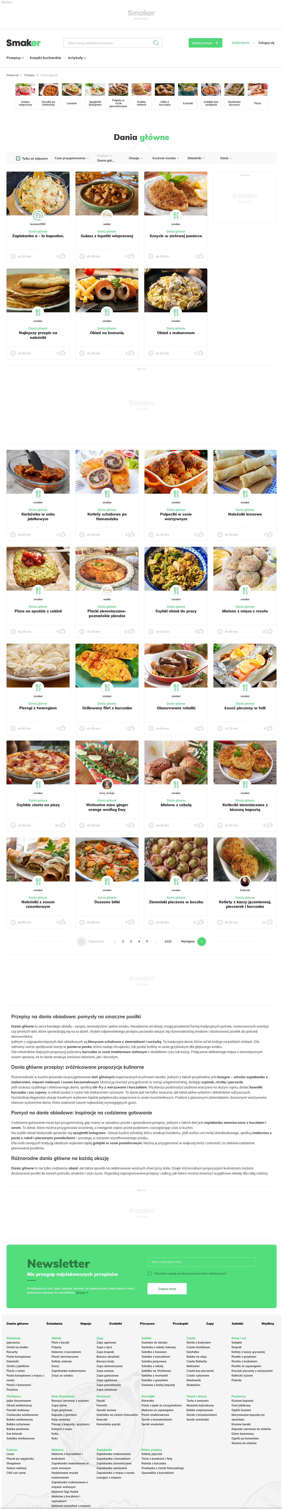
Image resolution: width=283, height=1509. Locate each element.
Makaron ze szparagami (158, 1410)
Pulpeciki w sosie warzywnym (176, 516)
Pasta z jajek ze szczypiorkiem (162, 1405)
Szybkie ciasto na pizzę (38, 804)
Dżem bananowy (243, 1433)
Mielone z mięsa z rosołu (245, 611)
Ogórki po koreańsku (245, 1438)
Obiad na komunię (107, 332)
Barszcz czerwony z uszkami (70, 1400)
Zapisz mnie (167, 1289)
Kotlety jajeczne (152, 1454)
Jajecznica (13, 1342)
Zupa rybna (59, 1405)
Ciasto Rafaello (197, 1361)
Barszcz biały (105, 1361)
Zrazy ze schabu (62, 1375)
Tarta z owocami (198, 1400)
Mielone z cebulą (176, 804)
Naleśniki (12, 1361)
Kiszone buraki (241, 1424)
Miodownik (194, 1380)
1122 (168, 941)
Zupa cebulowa (106, 1389)
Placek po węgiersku (20, 1458)
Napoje (85, 1323)
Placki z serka (15, 1371)
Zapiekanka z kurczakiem (113, 1458)
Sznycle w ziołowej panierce (176, 235)
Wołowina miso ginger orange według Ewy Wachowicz (107, 809)
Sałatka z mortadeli (155, 1375)
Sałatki (237, 1323)
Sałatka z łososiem (154, 1352)
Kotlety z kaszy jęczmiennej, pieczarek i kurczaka (245, 904)
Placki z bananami (18, 1385)
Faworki (101, 1405)
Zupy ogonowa (106, 1342)
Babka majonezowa (200, 1410)
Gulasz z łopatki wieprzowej (107, 235)
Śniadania (54, 1323)
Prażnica (12, 1389)
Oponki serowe (106, 1410)
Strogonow (13, 1463)
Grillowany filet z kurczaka (107, 708)
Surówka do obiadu (154, 1342)
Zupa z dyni (104, 1347)
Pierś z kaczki (60, 1342)
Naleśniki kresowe (245, 514)
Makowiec (193, 1366)
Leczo (10, 1454)
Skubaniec (193, 1385)
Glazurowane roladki (176, 708)
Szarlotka (193, 1352)
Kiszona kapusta (242, 1400)
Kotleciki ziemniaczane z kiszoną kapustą (245, 807)
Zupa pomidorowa (108, 1385)
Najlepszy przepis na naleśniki (38, 335)
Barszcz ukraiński (107, 1356)
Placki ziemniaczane (64, 1356)
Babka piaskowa (17, 1429)
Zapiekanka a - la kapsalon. (38, 235)
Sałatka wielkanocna (20, 1438)
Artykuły (76, 57)
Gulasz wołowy (16, 1468)
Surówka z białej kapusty (158, 1385)
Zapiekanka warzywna (111, 1468)
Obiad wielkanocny (19, 1405)
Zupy (210, 1323)
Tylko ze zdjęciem (35, 158)
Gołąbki (237, 1342)
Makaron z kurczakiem (66, 1352)
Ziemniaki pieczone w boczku (176, 902)
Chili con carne (16, 1473)
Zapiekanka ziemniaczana (113, 1463)
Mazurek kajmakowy (200, 1405)
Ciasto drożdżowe (198, 1347)
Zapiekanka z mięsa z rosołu (115, 1473)
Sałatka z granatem (155, 1380)
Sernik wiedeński (153, 1424)
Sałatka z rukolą (152, 1366)
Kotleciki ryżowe (242, 1375)
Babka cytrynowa (18, 1424)
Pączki (100, 1400)
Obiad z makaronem (176, 332)
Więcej (80, 1292)
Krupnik (237, 1347)
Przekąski (180, 1323)
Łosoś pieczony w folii (245, 708)
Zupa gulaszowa (107, 1375)
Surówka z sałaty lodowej (159, 1347)
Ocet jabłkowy (241, 1405)
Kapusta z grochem (64, 1415)
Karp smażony (60, 1419)
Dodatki (115, 1323)
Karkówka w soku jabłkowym (38, 516)
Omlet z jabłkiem (17, 1366)
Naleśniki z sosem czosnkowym (38, 904)
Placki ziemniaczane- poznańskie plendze (107, 613)
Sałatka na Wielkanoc (156, 1371)
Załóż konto (240, 43)
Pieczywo (147, 1323)
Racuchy (12, 1352)
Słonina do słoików (244, 1443)
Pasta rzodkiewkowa (155, 1415)
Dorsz (55, 1366)
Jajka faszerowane (18, 1400)
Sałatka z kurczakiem (156, 1356)
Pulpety (56, 1347)
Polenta (237, 1380)
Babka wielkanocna (19, 1419)
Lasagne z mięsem (108, 1477)
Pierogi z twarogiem (38, 708)
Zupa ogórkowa (106, 1380)
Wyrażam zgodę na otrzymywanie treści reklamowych (186, 1274)
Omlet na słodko (17, 1347)
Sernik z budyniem (199, 1342)
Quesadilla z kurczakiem (158, 1473)
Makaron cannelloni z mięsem (71, 1506)
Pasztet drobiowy (17, 1410)
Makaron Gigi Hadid (64, 1491)
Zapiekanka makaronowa (68, 1371)
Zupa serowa (105, 1371)
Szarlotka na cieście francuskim (117, 1415)
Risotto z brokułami (244, 1361)
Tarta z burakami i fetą (157, 1458)
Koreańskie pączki (108, 1424)
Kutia (54, 1433)
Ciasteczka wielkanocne (22, 1415)
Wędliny (267, 1323)
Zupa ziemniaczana (109, 1366)
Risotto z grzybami (244, 1356)
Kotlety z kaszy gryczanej (248, 1352)
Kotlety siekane (61, 1361)
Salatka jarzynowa (154, 1361)
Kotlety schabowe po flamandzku (107, 516)
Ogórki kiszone (241, 1410)
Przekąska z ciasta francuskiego (163, 1468)
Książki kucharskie (45, 57)
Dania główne (38, 231)
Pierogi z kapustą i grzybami (70, 1424)
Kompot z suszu (61, 1429)
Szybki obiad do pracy (176, 611)
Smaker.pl (12, 75)
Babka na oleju (197, 1356)
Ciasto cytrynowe (198, 1375)
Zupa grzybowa (61, 1410)
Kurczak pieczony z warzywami (252, 1371)
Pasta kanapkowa (18, 1356)
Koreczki (102, 1419)
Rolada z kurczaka (154, 1463)
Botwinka (148, 1400)
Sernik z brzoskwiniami (157, 1419)
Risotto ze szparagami (246, 1366)
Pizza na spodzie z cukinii (38, 611)
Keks (54, 1438)
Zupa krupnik (105, 1352)
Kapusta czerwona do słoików (251, 1429)
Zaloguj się (266, 43)
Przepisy (14, 57)
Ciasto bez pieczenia (200, 1371)
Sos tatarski (14, 1433)
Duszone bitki (107, 902)
